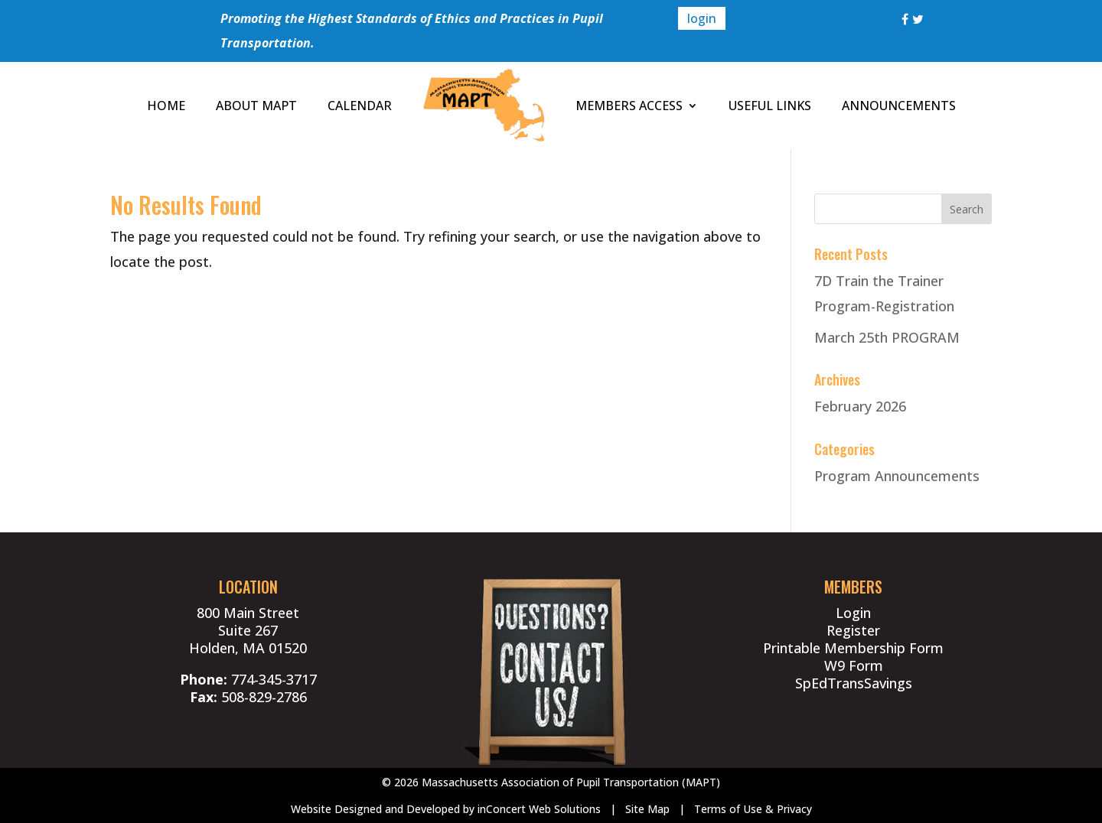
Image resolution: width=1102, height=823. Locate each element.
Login (853, 612)
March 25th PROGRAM (887, 337)
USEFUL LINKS (770, 105)
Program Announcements (897, 476)
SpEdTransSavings (853, 683)
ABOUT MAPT (256, 105)
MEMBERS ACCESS (629, 105)
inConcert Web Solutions (539, 809)
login (701, 18)
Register (853, 630)
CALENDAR (360, 105)
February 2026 (860, 406)
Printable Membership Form (853, 648)
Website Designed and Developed (375, 809)
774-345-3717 (274, 679)
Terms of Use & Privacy (753, 809)
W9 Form (853, 665)
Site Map (647, 809)
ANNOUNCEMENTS (899, 105)
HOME (166, 105)
